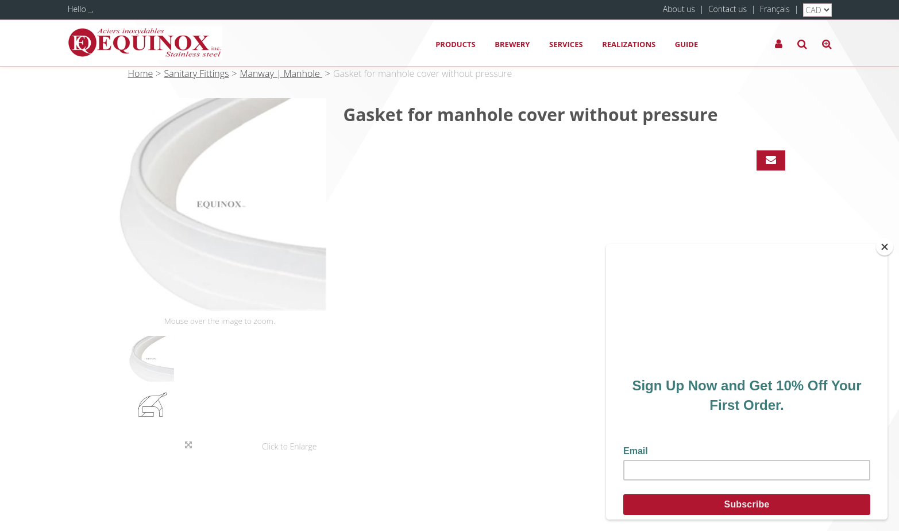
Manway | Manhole (281, 73)
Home (140, 73)
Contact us (727, 8)
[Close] (884, 246)
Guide (686, 44)
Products (455, 44)
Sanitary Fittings (196, 73)
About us (679, 8)
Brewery (512, 44)
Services (566, 44)
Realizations (628, 44)
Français (775, 8)
